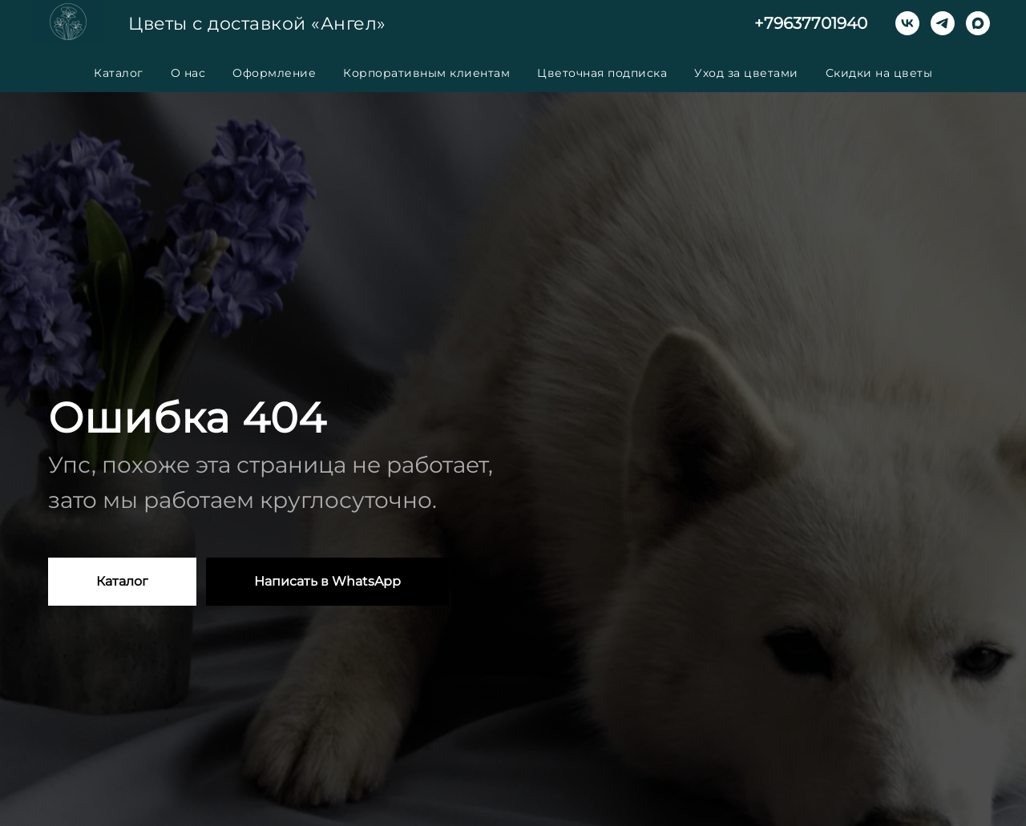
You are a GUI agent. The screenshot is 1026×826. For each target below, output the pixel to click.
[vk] (907, 23)
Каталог (118, 73)
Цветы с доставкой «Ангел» (257, 23)
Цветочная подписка (602, 73)
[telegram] (943, 23)
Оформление (274, 73)
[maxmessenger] (978, 23)
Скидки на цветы (879, 73)
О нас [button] (188, 73)
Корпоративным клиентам (426, 73)
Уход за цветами (746, 73)
